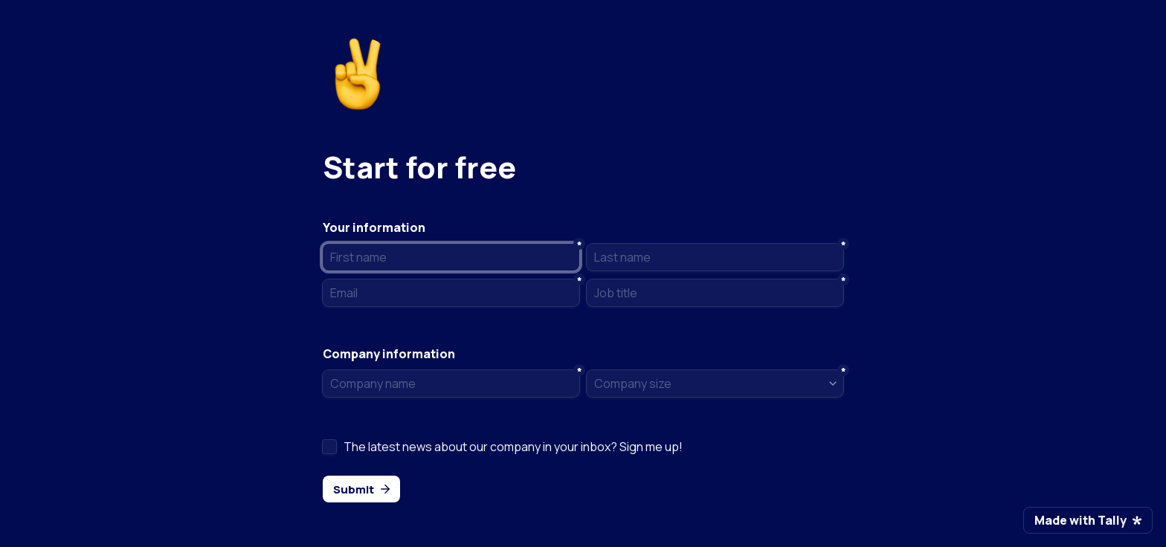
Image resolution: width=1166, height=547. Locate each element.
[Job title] (715, 292)
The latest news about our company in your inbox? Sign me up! (513, 446)
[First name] (451, 257)
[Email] (451, 292)
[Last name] (715, 257)
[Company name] (451, 383)
